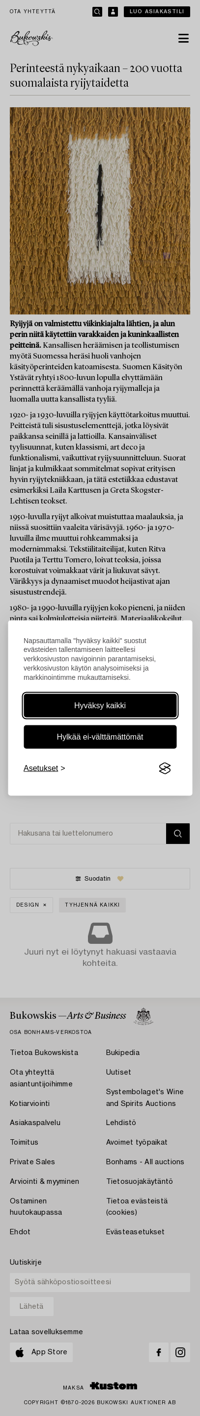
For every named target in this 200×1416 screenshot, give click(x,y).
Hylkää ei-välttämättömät (100, 737)
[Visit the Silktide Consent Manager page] (164, 768)
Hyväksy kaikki (100, 705)
